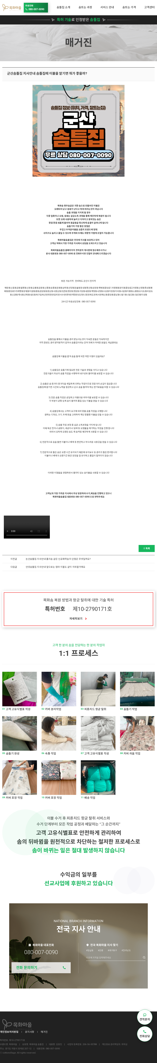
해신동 (105, 295)
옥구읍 (39, 295)
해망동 (8, 288)
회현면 (51, 295)
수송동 (106, 291)
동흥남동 (49, 291)
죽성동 (148, 288)
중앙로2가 (130, 288)
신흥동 (14, 288)
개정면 (75, 295)
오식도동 (143, 291)
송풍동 (53, 288)
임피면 (57, 295)
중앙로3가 (12, 291)
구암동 (82, 291)
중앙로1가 (108, 288)
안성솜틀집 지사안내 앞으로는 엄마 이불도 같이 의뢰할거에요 (55, 567)
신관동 (15, 295)
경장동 (70, 291)
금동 (19, 288)
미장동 (112, 291)
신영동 (142, 288)
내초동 (33, 295)
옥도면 (93, 295)
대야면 (69, 295)
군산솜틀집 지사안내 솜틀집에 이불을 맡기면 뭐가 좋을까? (47, 73)
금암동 (42, 291)
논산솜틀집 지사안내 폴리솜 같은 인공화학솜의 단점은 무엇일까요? (58, 559)
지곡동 (118, 291)
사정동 (100, 291)
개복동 (101, 288)
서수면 (63, 295)
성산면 (81, 295)
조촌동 (64, 291)
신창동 (30, 288)
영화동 (116, 288)
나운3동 (137, 295)
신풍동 (47, 288)
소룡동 (136, 291)
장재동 (26, 291)
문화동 (59, 288)
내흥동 (88, 291)
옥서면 (99, 295)
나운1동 (123, 295)
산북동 (27, 295)
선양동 (71, 288)
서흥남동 (57, 291)
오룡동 (35, 288)
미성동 (144, 295)
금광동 (41, 288)
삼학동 (65, 288)
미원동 (32, 291)
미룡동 (130, 291)
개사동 (21, 295)
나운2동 (130, 295)
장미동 (122, 288)
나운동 (124, 291)
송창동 (95, 288)
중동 (37, 291)
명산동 (89, 288)
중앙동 (111, 295)
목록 (146, 548)
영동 (137, 288)
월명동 (24, 288)
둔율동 (77, 288)
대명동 (20, 291)
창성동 (83, 288)
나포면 (87, 295)
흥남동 (117, 295)
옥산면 (45, 295)
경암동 (76, 291)
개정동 (94, 291)
